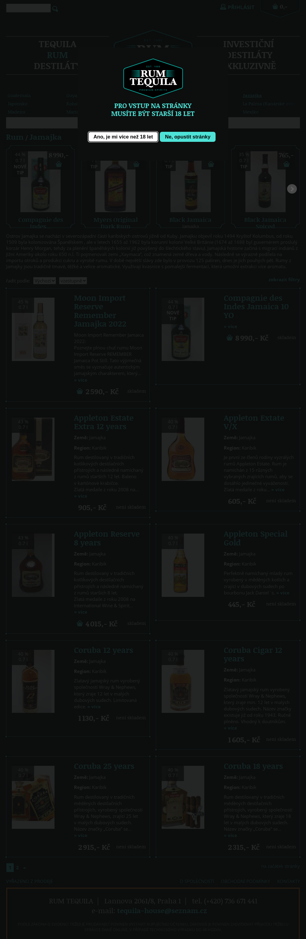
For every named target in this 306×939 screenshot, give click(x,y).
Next (292, 190)
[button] (123, 137)
